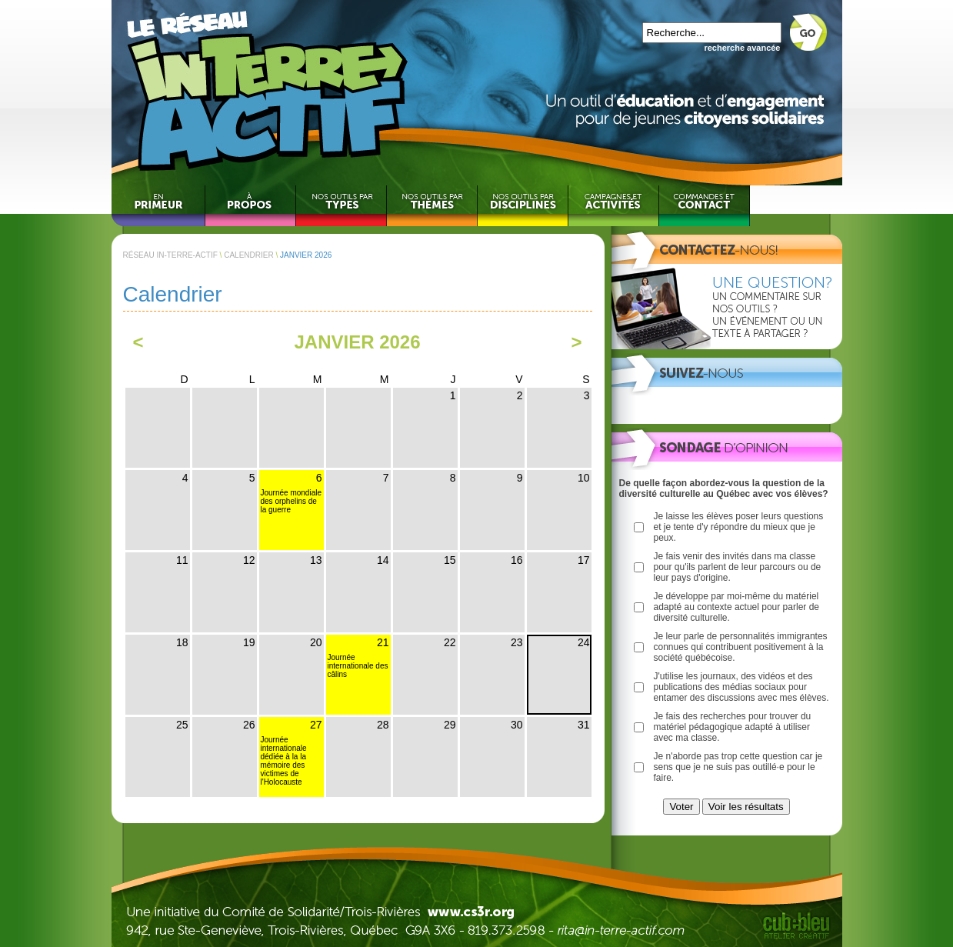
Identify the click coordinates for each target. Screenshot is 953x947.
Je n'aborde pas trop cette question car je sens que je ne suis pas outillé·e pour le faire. (738, 767)
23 (517, 642)
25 (182, 725)
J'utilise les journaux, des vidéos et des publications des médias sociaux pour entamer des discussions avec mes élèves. (741, 687)
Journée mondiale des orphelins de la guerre (291, 501)
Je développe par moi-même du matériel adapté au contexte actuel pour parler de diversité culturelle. (736, 607)
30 (517, 725)
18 (182, 642)
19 (249, 642)
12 (249, 560)
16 (517, 560)
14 (383, 560)
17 (584, 560)
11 (182, 560)
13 (316, 560)
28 (383, 725)
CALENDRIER (248, 255)
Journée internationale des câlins (358, 666)
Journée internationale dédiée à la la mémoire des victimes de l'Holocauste (284, 760)
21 (383, 642)
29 (450, 725)
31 (584, 725)
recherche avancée (742, 47)
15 (450, 560)
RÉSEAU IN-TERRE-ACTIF (170, 255)
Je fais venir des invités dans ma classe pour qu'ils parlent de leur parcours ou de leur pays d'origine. (737, 567)
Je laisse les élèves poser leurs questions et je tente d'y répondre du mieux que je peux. (739, 527)
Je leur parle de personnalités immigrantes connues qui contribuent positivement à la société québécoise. (741, 647)
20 (316, 642)
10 (584, 478)
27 (316, 725)
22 (450, 642)
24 (584, 642)
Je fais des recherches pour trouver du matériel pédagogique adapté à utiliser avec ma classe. (732, 727)
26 (249, 725)
